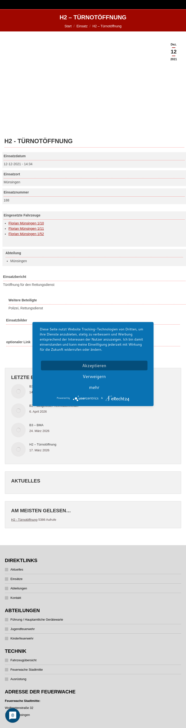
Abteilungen (18, 588)
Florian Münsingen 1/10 (26, 223)
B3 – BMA (36, 425)
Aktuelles (16, 569)
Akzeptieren (94, 365)
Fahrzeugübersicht (23, 660)
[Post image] (18, 391)
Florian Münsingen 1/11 (26, 228)
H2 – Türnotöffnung (42, 444)
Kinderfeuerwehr (21, 638)
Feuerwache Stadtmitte (26, 669)
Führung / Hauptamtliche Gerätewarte (36, 619)
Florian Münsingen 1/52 (26, 234)
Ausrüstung (18, 679)
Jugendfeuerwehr (22, 629)
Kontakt (15, 598)
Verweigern (94, 376)
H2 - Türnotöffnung (24, 519)
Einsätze (16, 579)
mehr (94, 387)
